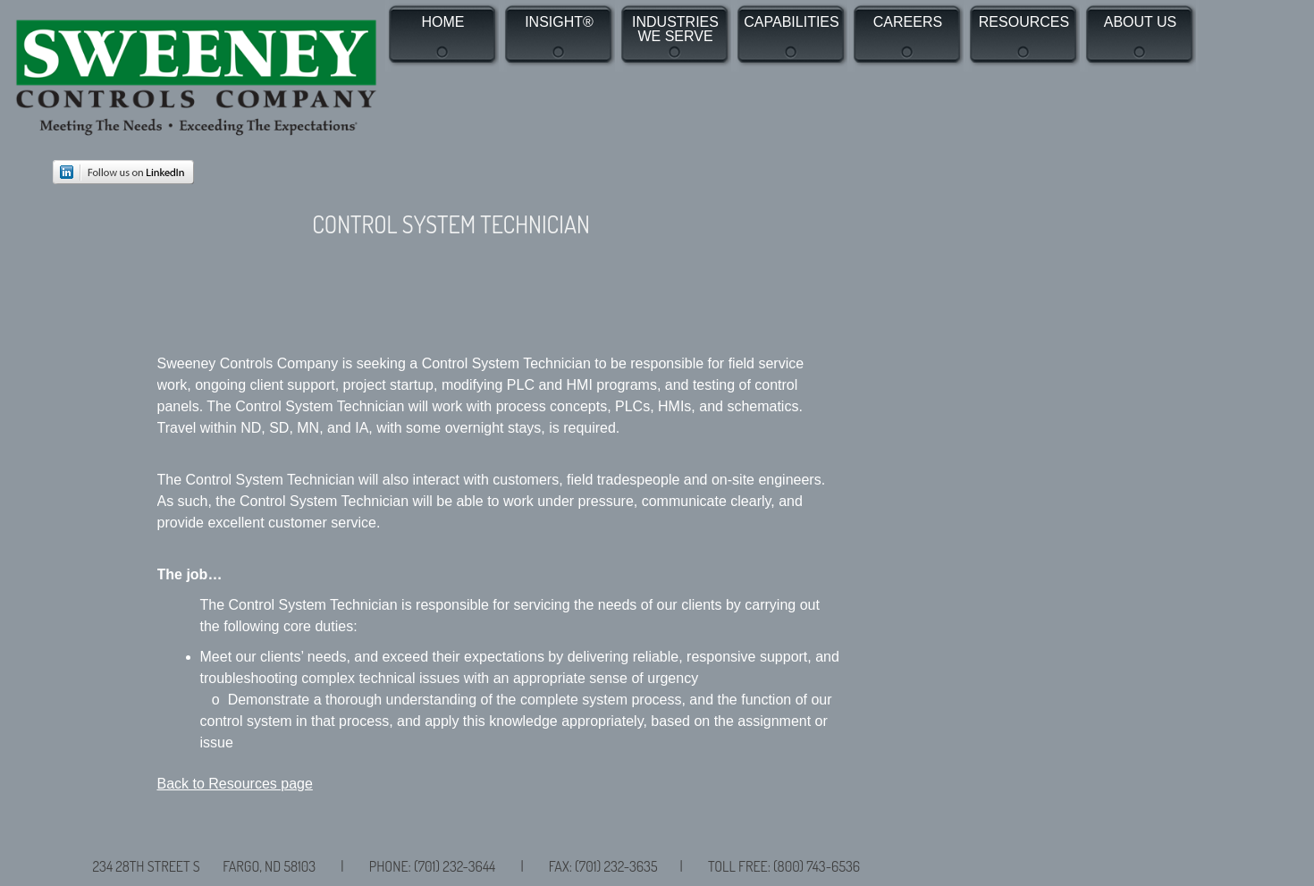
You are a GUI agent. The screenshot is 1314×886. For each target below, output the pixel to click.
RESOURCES (1024, 22)
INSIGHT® (559, 22)
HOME (443, 22)
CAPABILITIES (791, 22)
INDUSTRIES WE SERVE (675, 29)
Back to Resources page (235, 783)
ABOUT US (1140, 22)
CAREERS (907, 22)
